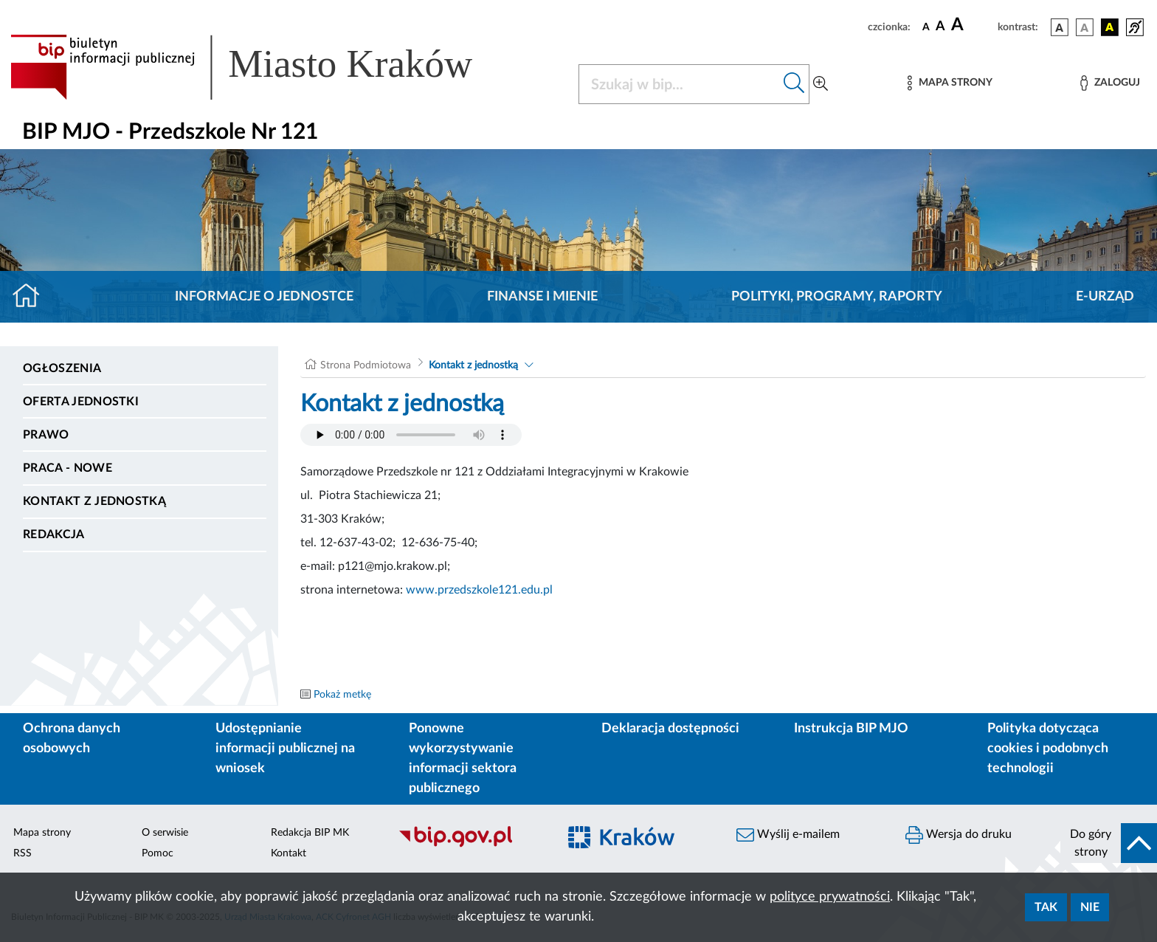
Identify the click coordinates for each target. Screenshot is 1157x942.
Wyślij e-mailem (788, 835)
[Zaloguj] (1109, 83)
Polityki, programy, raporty (836, 296)
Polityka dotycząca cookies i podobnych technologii (1047, 748)
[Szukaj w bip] (794, 84)
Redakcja (54, 534)
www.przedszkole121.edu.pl (479, 590)
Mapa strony (42, 833)
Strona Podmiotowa (365, 365)
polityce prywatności (830, 897)
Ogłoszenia (62, 368)
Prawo (46, 435)
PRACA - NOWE (67, 468)
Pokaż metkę (342, 695)
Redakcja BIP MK (310, 833)
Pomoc (157, 853)
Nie (1089, 907)
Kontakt (288, 853)
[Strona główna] (32, 297)
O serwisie (165, 833)
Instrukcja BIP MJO (851, 728)
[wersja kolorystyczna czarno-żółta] (1110, 27)
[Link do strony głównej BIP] (262, 67)
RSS (22, 853)
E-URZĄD (1105, 296)
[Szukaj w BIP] (679, 84)
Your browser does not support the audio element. (411, 435)
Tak (1046, 907)
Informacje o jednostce (264, 296)
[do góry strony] (1108, 843)
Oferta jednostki (81, 402)
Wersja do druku (958, 835)
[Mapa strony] (949, 83)
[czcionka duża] (972, 25)
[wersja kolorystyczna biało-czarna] (1085, 27)
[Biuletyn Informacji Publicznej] (470, 845)
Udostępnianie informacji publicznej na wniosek (285, 748)
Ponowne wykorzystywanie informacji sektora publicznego (463, 758)
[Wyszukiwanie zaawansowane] (820, 84)
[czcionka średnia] (940, 27)
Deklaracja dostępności (670, 728)
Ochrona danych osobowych (71, 738)
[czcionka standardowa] (926, 26)
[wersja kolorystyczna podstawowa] (1060, 27)
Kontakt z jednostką (94, 501)
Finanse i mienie (542, 296)
